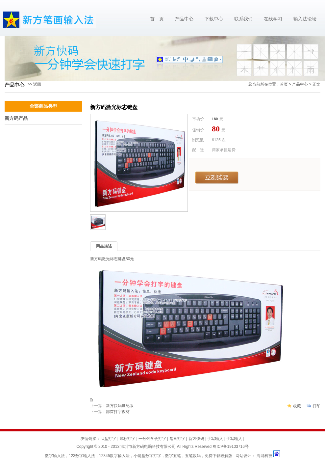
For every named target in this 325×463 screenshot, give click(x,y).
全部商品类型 (43, 106)
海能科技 (264, 455)
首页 (284, 84)
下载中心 (214, 18)
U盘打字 (109, 438)
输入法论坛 (304, 18)
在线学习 (273, 18)
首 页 (157, 18)
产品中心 (184, 18)
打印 (316, 406)
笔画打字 (177, 438)
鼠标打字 (127, 438)
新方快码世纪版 (120, 405)
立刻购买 (216, 178)
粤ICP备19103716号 (230, 446)
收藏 (297, 406)
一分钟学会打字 (152, 438)
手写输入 (215, 438)
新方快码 (196, 438)
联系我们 (243, 18)
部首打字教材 (118, 411)
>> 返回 (34, 84)
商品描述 (104, 246)
